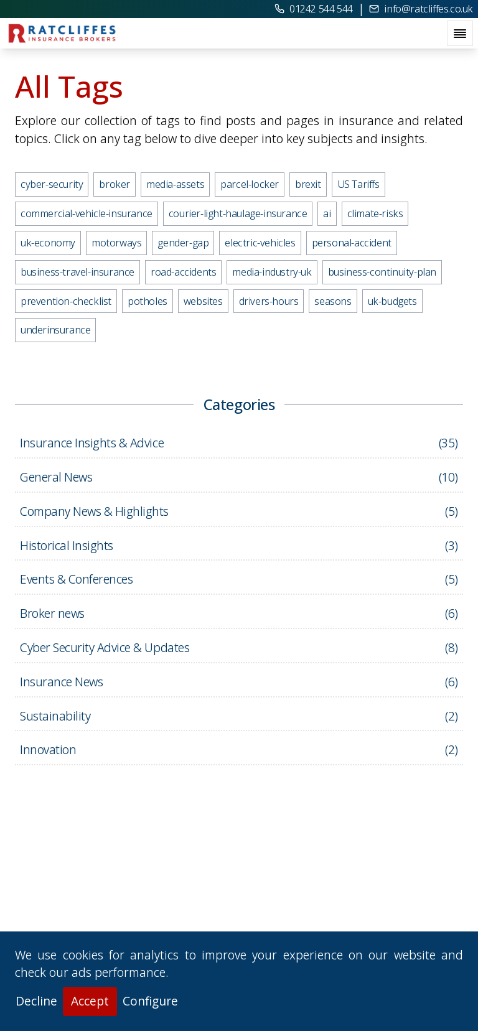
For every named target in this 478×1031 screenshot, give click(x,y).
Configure (150, 1000)
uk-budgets (392, 301)
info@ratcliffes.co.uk (421, 9)
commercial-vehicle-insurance (86, 213)
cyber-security (52, 184)
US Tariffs (358, 184)
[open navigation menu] (460, 33)
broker (114, 184)
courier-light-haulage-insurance (238, 213)
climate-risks (375, 213)
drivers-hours (269, 301)
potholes (147, 301)
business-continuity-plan (382, 272)
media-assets (175, 184)
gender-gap (183, 243)
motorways (116, 243)
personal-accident (351, 243)
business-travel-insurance (77, 272)
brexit (308, 184)
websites (203, 301)
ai (326, 213)
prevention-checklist (66, 301)
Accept (90, 1000)
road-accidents (183, 272)
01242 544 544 (313, 9)
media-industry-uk (271, 272)
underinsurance (55, 330)
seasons (332, 301)
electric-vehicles (260, 243)
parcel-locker (249, 184)
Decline (36, 1000)
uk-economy (48, 243)
